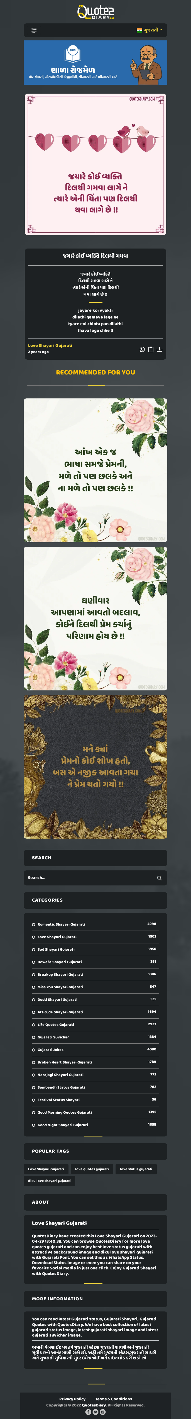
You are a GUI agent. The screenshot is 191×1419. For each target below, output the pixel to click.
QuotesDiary (94, 1405)
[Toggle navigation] (34, 30)
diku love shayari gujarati (49, 1181)
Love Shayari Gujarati (50, 345)
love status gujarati (136, 1169)
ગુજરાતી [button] (148, 30)
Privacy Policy (72, 1399)
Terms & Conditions (113, 1399)
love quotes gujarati (92, 1169)
